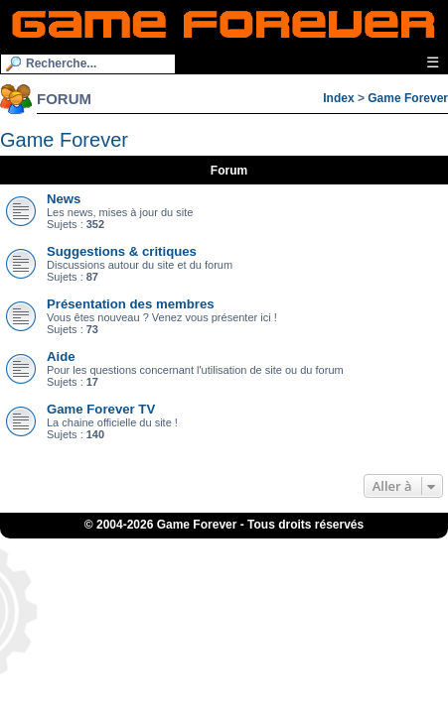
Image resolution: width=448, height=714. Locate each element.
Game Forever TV (101, 409)
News (63, 198)
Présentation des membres (131, 304)
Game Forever (408, 98)
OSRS (228, 556)
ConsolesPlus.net (160, 544)
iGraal (254, 544)
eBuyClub (302, 544)
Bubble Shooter (286, 556)
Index (338, 98)
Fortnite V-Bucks (164, 556)
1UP (221, 544)
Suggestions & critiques (122, 251)
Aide (61, 356)
